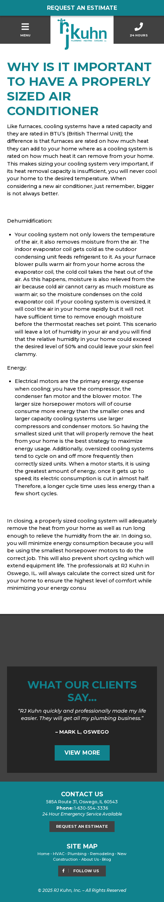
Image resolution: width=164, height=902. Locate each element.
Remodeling (102, 853)
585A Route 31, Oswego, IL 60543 (82, 801)
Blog (106, 859)
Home (43, 853)
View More (82, 752)
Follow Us (80, 870)
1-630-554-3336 (91, 808)
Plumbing (77, 853)
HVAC (58, 853)
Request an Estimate (82, 8)
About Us (90, 859)
